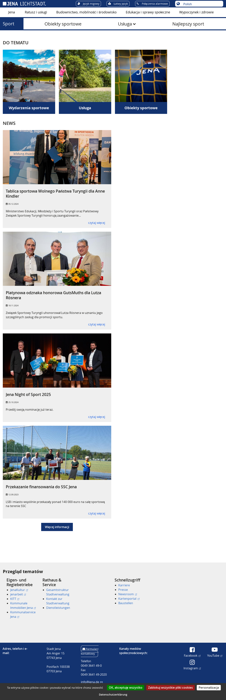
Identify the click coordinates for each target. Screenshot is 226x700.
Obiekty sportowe (63, 24)
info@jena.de (92, 682)
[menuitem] (11, 12)
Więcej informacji (57, 527)
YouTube (214, 655)
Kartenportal (128, 599)
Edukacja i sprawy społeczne (148, 12)
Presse (123, 590)
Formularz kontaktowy (90, 651)
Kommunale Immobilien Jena (23, 605)
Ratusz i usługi (36, 12)
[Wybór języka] (201, 4)
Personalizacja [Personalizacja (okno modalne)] (209, 687)
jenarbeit (18, 594)
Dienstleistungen (58, 608)
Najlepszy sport (188, 24)
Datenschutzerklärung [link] (113, 694)
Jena (11, 12)
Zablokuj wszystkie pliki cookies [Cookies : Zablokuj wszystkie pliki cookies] (170, 687)
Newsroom (127, 594)
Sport (8, 23)
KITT (14, 599)
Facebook (192, 655)
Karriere (124, 585)
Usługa (125, 24)
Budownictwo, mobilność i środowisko (86, 12)
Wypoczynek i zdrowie (196, 12)
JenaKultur (19, 590)
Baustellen (125, 603)
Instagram (192, 668)
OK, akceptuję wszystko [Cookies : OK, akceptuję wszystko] (125, 687)
